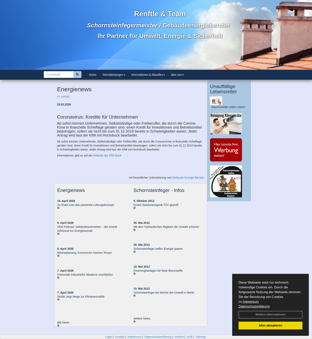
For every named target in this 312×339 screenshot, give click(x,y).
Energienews (71, 190)
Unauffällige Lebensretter (223, 89)
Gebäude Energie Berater (188, 177)
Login (108, 336)
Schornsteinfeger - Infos (158, 190)
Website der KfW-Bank (107, 155)
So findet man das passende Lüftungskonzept (85, 204)
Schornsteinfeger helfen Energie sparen (158, 248)
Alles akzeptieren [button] (270, 325)
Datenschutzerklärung (254, 306)
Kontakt (119, 336)
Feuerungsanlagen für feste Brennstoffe (158, 270)
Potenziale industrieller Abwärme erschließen (85, 274)
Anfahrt (179, 336)
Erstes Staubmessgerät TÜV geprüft (155, 204)
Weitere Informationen (270, 314)
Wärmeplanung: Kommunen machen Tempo (84, 252)
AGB (190, 336)
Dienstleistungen (114, 74)
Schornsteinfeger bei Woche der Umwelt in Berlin (163, 292)
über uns (177, 74)
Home (93, 74)
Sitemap (201, 336)
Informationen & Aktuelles (148, 74)
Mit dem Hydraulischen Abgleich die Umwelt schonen (166, 226)
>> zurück (63, 96)
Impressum (251, 301)
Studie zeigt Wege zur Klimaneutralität (81, 296)
